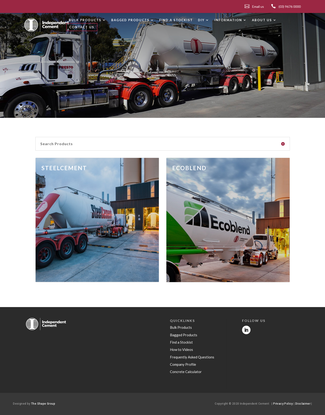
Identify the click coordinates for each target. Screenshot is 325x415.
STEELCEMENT (64, 167)
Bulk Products (181, 327)
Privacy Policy (283, 403)
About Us (262, 20)
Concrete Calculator (186, 372)
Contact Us (81, 27)
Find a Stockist (176, 20)
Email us (258, 6)
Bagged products (130, 20)
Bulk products (85, 20)
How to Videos (181, 349)
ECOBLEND (189, 167)
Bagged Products (183, 335)
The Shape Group (43, 403)
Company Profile (183, 364)
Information (228, 20)
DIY (201, 20)
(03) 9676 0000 (290, 6)
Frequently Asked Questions (192, 357)
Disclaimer (303, 403)
